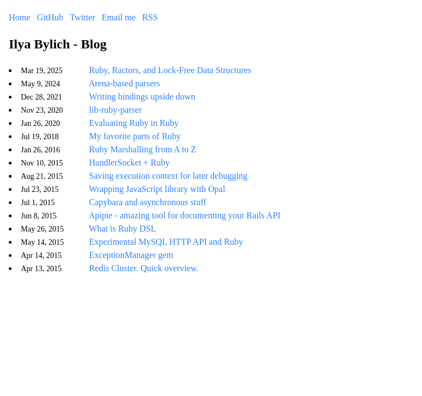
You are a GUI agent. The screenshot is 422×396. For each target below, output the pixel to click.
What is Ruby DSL (122, 228)
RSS (150, 17)
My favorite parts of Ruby (135, 136)
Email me (119, 17)
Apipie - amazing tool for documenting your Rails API (184, 215)
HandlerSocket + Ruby (129, 162)
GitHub (50, 17)
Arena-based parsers (124, 83)
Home (19, 17)
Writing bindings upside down (142, 96)
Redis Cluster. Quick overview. (143, 268)
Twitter (82, 17)
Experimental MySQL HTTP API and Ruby (166, 241)
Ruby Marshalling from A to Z (142, 149)
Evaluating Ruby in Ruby (134, 123)
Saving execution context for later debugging (168, 175)
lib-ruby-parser (115, 109)
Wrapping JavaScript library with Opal (157, 189)
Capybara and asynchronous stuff (147, 202)
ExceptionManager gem (131, 255)
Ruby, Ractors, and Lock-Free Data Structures (170, 70)
